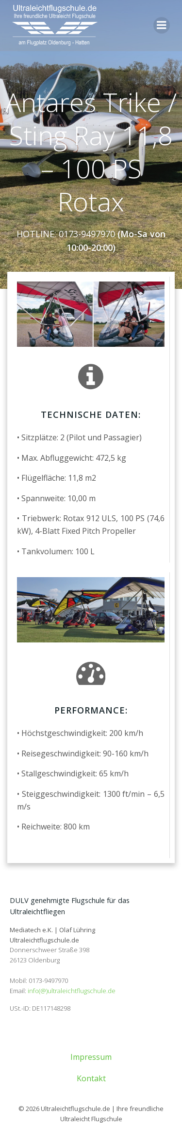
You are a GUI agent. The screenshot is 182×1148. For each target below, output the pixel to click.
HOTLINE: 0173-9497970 (66, 234)
